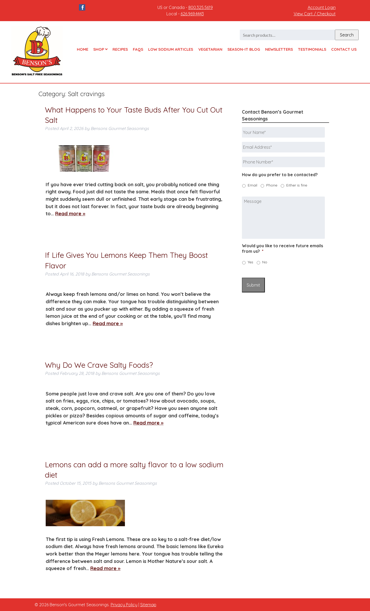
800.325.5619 (200, 7)
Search (347, 35)
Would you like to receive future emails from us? (282, 248)
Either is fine (296, 185)
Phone (271, 185)
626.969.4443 (192, 13)
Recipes (120, 49)
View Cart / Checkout (315, 13)
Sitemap (148, 604)
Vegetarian (210, 49)
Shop (100, 49)
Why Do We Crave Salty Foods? (99, 365)
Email (252, 185)
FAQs (138, 49)
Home (82, 49)
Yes (250, 262)
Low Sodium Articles (170, 49)
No (264, 262)
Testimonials (312, 49)
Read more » (70, 214)
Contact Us (344, 49)
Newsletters (279, 49)
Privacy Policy (124, 604)
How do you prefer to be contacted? (280, 174)
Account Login (322, 7)
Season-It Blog (243, 49)
